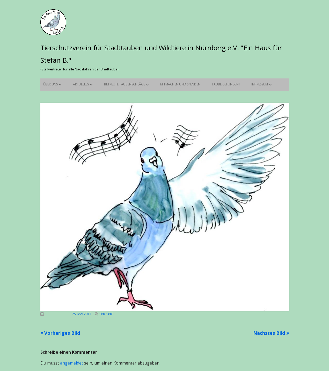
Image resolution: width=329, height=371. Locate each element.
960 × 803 (106, 313)
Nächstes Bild (269, 333)
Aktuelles (81, 84)
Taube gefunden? (226, 84)
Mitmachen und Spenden (180, 84)
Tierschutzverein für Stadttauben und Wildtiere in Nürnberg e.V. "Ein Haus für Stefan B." (161, 54)
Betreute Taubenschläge (124, 84)
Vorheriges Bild (62, 333)
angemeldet (71, 363)
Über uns (50, 84)
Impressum (259, 84)
